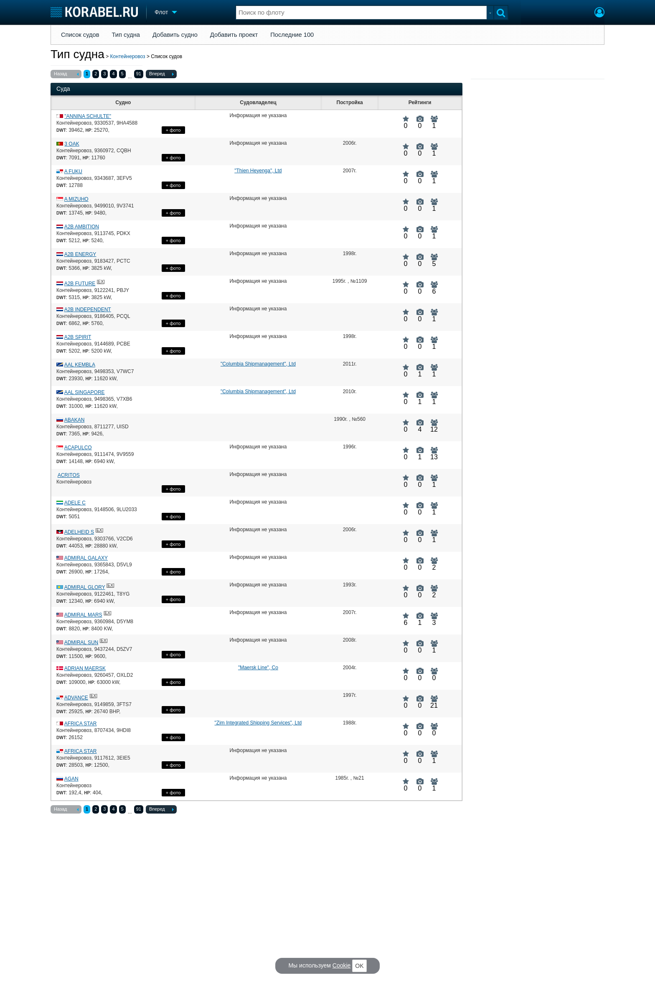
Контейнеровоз (127, 56)
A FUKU (73, 171)
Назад (66, 74)
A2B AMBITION (81, 227)
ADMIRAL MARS (83, 615)
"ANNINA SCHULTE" (87, 116)
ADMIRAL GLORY (84, 587)
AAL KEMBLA (79, 365)
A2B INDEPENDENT (87, 309)
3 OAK (71, 144)
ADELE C (75, 503)
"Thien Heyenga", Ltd (258, 171)
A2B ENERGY (80, 254)
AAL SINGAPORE (84, 392)
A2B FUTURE (80, 284)
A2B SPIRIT (77, 337)
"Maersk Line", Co (258, 668)
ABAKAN (74, 420)
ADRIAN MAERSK (85, 668)
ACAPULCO (78, 447)
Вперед (161, 74)
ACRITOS (69, 475)
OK (359, 965)
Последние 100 (292, 34)
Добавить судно (175, 34)
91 (138, 73)
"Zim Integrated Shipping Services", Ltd (258, 723)
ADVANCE (76, 698)
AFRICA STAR (80, 724)
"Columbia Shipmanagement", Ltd (258, 364)
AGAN (71, 779)
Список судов (80, 34)
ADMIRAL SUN (81, 642)
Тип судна (126, 34)
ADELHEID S (79, 532)
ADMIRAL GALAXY (86, 558)
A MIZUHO (76, 199)
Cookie (342, 965)
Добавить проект (234, 34)
